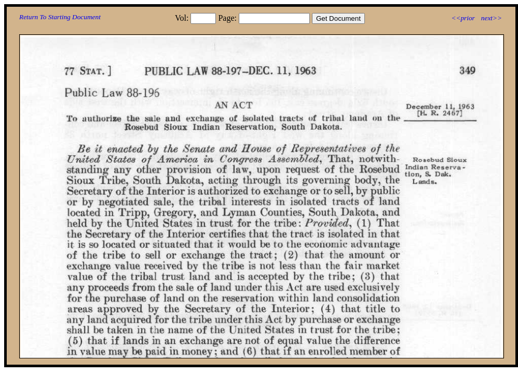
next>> (491, 18)
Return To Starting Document (60, 17)
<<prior (462, 18)
